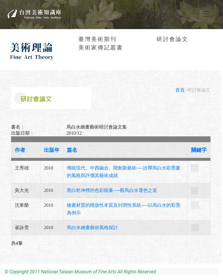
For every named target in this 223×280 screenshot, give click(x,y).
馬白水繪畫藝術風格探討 (92, 227)
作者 (20, 150)
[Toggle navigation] (206, 14)
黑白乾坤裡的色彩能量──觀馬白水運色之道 (112, 190)
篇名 (72, 150)
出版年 (52, 150)
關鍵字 (199, 150)
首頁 (180, 90)
